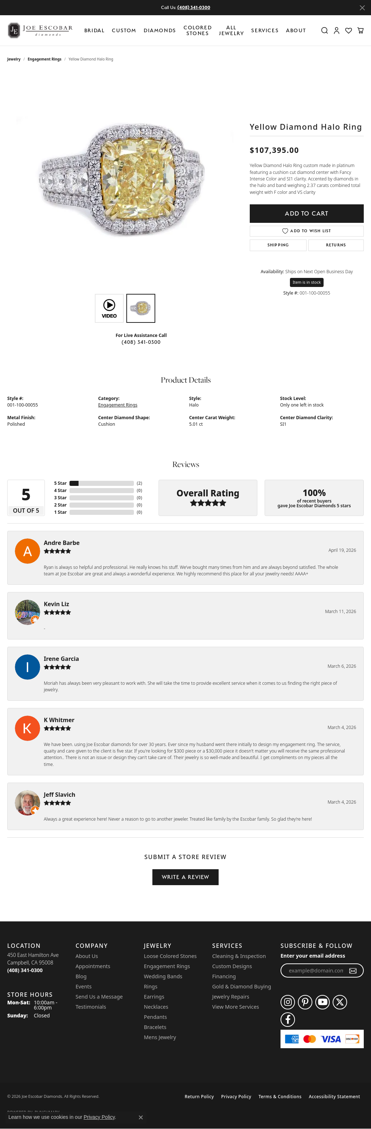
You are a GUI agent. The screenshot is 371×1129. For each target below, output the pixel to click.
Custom (124, 30)
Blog (81, 976)
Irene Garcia (61, 659)
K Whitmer (59, 720)
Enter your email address (313, 955)
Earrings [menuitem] (154, 996)
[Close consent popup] (141, 1117)
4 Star (60, 490)
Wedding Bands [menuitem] (163, 976)
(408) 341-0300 (141, 342)
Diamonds (160, 30)
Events (84, 986)
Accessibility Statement (334, 1096)
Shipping (278, 245)
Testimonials (91, 1006)
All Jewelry (231, 30)
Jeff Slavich (59, 795)
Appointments (93, 966)
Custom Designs (232, 966)
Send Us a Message (99, 996)
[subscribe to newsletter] (353, 970)
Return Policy (199, 1096)
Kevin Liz (56, 604)
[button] (324, 30)
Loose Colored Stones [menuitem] (170, 956)
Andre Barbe (62, 543)
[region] (124, 181)
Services (265, 30)
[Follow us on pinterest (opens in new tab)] (305, 1002)
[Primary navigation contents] (197, 30)
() (139, 483)
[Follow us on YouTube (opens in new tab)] (322, 1002)
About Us (87, 956)
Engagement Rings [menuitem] (167, 966)
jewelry (14, 59)
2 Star (60, 505)
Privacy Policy (236, 1096)
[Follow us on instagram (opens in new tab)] (288, 1002)
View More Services (235, 1006)
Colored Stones (198, 30)
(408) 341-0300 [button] (193, 7)
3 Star (60, 498)
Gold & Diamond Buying (241, 986)
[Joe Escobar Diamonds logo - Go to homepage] (40, 30)
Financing (224, 976)
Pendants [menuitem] (155, 1016)
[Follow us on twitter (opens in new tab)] (340, 1002)
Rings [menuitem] (150, 986)
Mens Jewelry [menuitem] (160, 1037)
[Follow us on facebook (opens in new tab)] (288, 1019)
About (296, 30)
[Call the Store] (25, 970)
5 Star (60, 483)
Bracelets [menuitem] (155, 1027)
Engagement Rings (45, 59)
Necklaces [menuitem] (156, 1006)
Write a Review (186, 877)
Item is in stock (307, 282)
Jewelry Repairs (230, 996)
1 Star (60, 512)
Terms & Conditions (280, 1096)
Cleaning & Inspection (239, 956)
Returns (336, 245)
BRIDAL (94, 30)
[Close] (362, 7)
